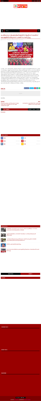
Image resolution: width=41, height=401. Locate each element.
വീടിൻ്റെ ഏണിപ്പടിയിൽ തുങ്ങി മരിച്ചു (14, 244)
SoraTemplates (16, 399)
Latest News (20, 39)
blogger (30, 109)
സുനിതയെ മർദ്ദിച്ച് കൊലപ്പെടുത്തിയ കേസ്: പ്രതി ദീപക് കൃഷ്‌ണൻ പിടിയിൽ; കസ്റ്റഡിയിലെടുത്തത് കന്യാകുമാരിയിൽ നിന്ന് (21, 239)
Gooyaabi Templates (27, 399)
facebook (38, 109)
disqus (34, 109)
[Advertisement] (20, 156)
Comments (30, 273)
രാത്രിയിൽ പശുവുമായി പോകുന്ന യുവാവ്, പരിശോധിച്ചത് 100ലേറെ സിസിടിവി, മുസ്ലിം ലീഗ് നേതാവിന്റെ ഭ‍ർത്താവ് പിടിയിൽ (22, 229)
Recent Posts (10, 273)
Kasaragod (16, 39)
